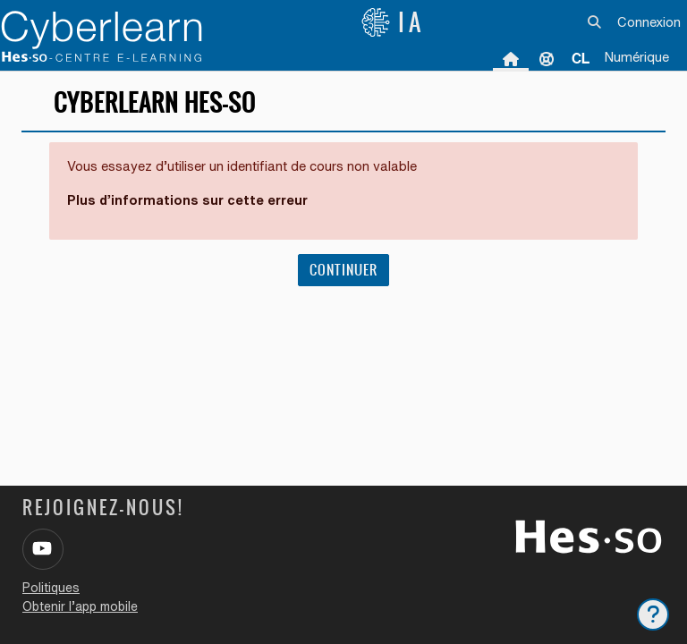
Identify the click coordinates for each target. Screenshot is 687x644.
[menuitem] (580, 58)
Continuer (343, 269)
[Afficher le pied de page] (653, 614)
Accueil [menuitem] (511, 58)
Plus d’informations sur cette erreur (187, 200)
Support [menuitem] (546, 58)
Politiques (51, 587)
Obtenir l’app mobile (80, 606)
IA (392, 22)
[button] (595, 22)
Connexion (649, 22)
